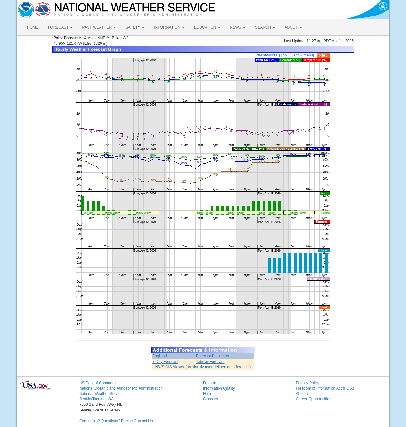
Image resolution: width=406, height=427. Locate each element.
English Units (163, 356)
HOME (32, 27)
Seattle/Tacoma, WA (96, 399)
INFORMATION (169, 27)
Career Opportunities (313, 399)
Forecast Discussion (213, 356)
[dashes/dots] (267, 55)
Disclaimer (212, 383)
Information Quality (219, 388)
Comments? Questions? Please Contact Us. (116, 421)
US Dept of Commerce (98, 383)
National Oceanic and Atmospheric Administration (121, 388)
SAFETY (134, 27)
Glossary (210, 399)
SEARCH (265, 27)
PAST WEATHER (99, 27)
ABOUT (293, 27)
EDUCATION (207, 27)
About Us (303, 393)
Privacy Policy (308, 383)
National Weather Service (100, 393)
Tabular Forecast (210, 361)
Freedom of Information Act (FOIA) (325, 388)
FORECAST (60, 27)
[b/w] (285, 55)
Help (207, 393)
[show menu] (303, 55)
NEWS (238, 27)
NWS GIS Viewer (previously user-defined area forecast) (203, 367)
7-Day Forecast (165, 361)
